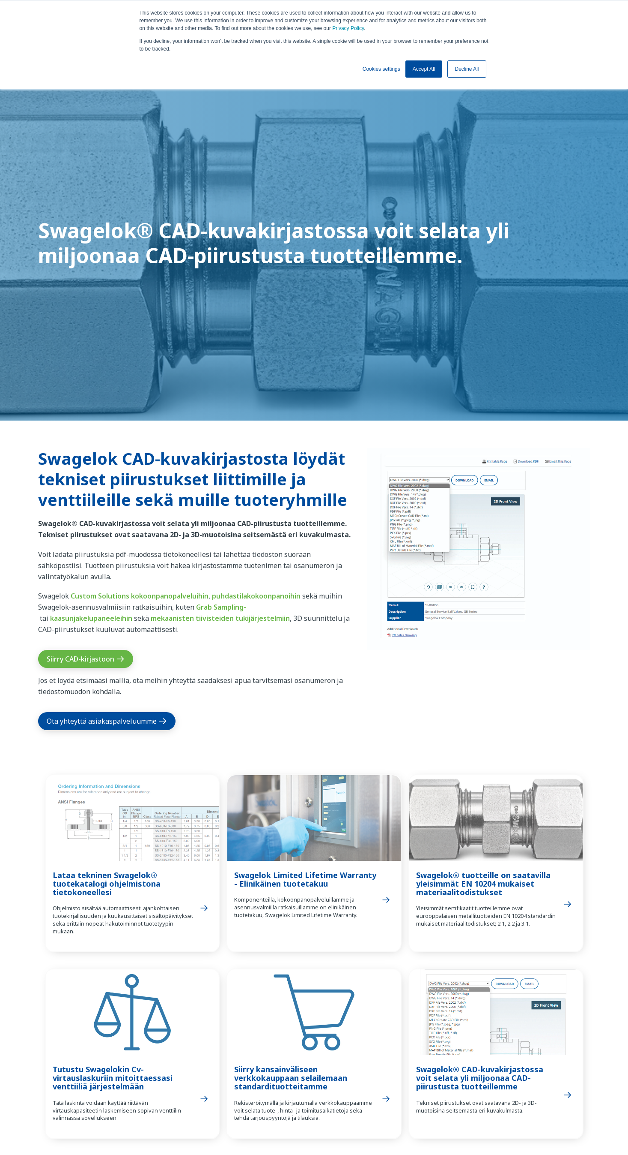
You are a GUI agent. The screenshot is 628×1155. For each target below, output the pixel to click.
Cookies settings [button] (381, 69)
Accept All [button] (424, 69)
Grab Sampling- (221, 607)
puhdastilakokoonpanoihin (256, 596)
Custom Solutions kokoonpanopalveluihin (139, 596)
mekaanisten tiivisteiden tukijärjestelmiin (220, 618)
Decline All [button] (467, 69)
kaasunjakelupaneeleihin (91, 618)
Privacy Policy (348, 28)
